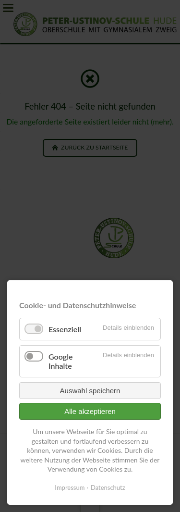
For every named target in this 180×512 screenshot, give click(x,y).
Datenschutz (108, 487)
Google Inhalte (60, 361)
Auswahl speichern (90, 391)
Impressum (69, 487)
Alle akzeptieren (90, 411)
